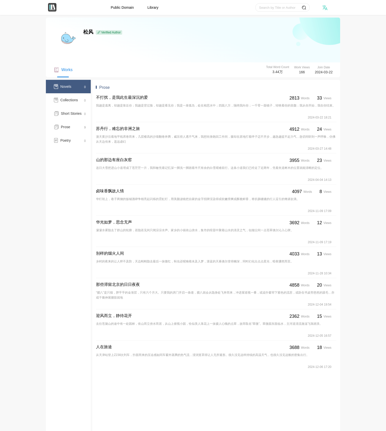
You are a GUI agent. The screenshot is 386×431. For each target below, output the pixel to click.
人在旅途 (104, 347)
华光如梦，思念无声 (114, 222)
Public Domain (122, 7)
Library (152, 7)
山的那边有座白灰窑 (114, 160)
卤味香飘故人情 (110, 191)
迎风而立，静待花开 (114, 316)
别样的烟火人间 (110, 253)
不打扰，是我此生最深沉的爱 (122, 97)
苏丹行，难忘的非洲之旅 (118, 128)
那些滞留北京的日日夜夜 (118, 284)
